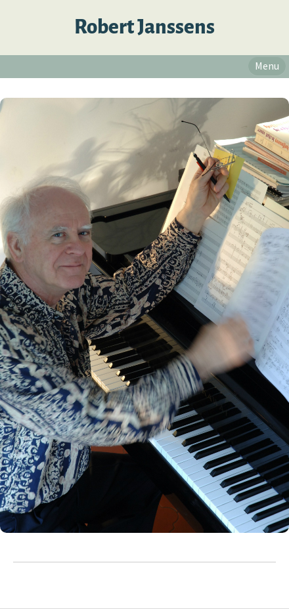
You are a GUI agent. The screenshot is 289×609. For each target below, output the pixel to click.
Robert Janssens (144, 27)
